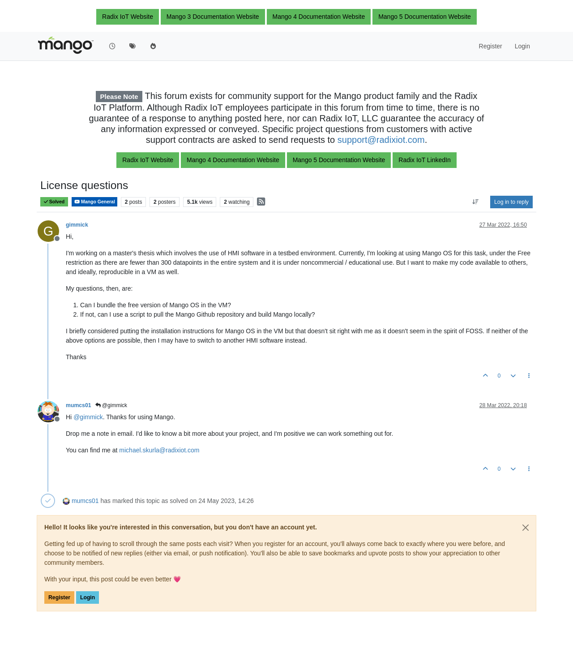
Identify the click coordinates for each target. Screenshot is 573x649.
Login (87, 597)
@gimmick (111, 405)
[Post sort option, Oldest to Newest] (475, 202)
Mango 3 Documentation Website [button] (213, 16)
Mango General (94, 202)
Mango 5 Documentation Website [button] (424, 16)
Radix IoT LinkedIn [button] (424, 159)
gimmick (77, 225)
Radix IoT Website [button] (127, 16)
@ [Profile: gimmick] (88, 417)
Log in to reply (511, 202)
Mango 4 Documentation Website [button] (319, 16)
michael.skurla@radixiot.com (159, 450)
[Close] (525, 528)
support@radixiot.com (381, 140)
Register (59, 597)
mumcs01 (78, 405)
